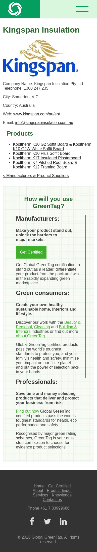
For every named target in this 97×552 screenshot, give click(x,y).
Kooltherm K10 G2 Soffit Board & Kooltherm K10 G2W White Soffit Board (52, 146)
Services (40, 495)
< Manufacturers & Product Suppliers (36, 175)
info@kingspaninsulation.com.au (44, 122)
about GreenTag (30, 336)
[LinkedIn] (63, 522)
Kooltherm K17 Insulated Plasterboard (47, 158)
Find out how (27, 411)
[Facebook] (31, 522)
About (38, 490)
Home (39, 486)
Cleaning (42, 327)
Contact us (52, 499)
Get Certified (31, 252)
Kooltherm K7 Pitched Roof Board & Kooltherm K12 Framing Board (45, 164)
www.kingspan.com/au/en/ (36, 114)
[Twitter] (47, 522)
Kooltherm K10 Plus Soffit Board (42, 153)
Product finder (59, 490)
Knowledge (62, 495)
